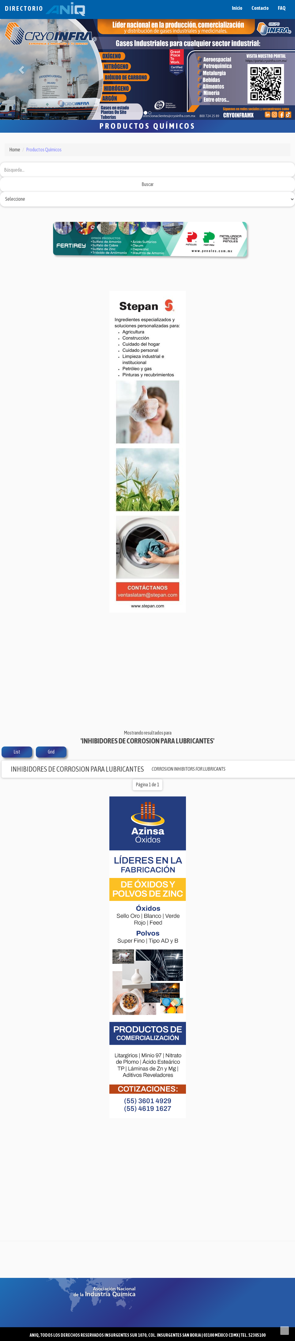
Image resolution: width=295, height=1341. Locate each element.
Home (14, 149)
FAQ (282, 8)
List (16, 751)
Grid (51, 751)
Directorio (45, 8)
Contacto (260, 8)
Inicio (237, 8)
